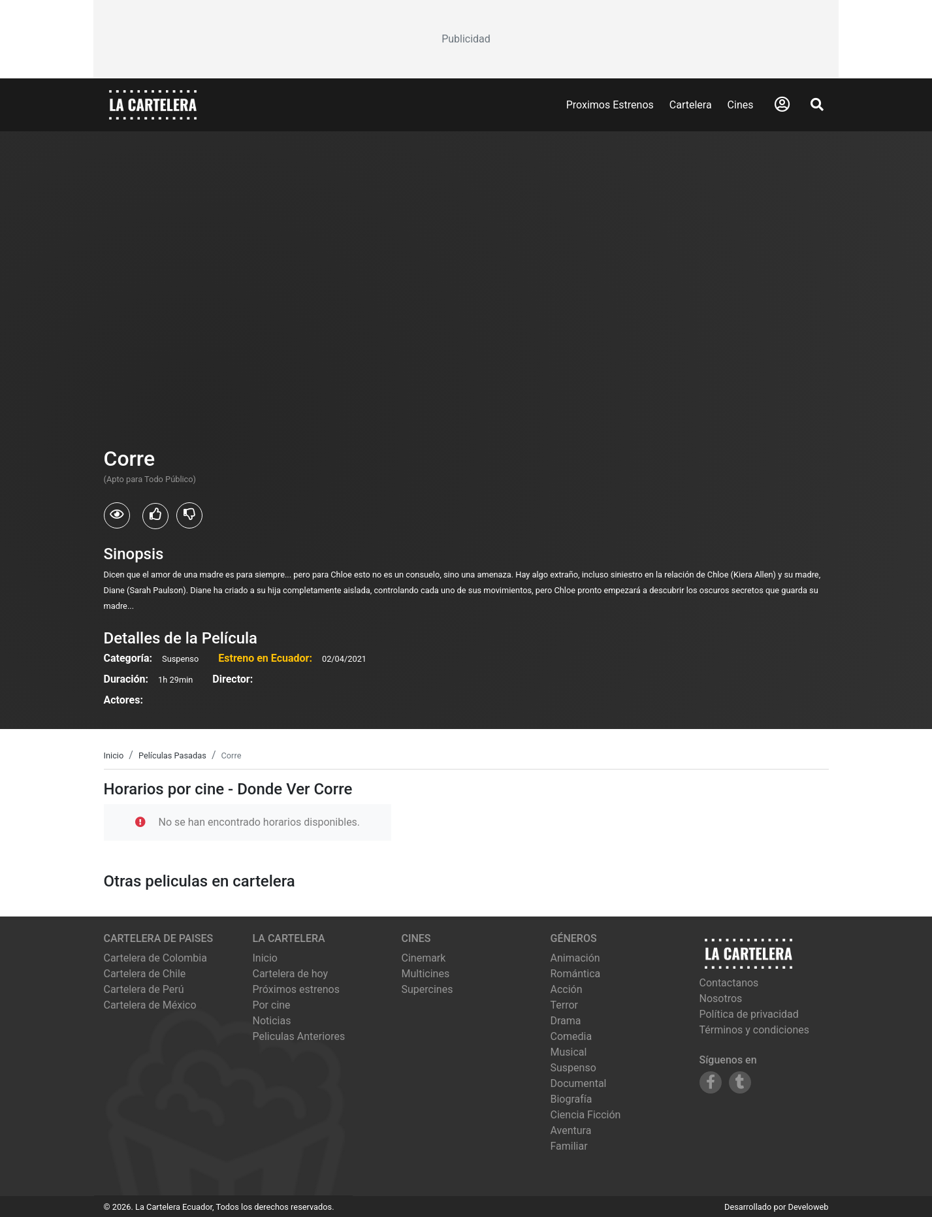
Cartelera (690, 105)
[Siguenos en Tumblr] (740, 1082)
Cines (741, 105)
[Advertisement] (466, 39)
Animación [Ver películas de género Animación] (575, 958)
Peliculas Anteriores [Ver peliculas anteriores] (299, 1036)
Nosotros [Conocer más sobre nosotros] (721, 998)
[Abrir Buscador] (817, 104)
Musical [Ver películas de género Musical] (569, 1052)
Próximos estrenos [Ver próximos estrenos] (296, 989)
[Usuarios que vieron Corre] (117, 515)
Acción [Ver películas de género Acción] (567, 989)
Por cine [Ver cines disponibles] (272, 1005)
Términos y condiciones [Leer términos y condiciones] (754, 1030)
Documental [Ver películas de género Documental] (579, 1083)
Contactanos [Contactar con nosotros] (729, 983)
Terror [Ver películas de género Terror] (565, 1005)
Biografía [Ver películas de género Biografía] (571, 1099)
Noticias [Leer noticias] (272, 1020)
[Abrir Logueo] (782, 104)
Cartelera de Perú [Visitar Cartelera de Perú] (144, 989)
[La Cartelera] (153, 104)
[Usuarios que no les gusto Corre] (189, 515)
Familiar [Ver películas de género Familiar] (569, 1146)
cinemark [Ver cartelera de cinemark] (424, 958)
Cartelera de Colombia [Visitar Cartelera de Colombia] (155, 958)
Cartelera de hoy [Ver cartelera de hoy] (291, 973)
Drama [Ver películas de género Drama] (566, 1020)
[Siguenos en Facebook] (710, 1082)
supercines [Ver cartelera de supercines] (427, 989)
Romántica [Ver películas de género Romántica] (576, 973)
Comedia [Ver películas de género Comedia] (571, 1036)
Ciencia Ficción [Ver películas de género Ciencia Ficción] (586, 1115)
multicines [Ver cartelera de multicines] (426, 973)
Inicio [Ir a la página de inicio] (265, 958)
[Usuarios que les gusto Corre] (155, 516)
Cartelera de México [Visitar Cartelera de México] (150, 1005)
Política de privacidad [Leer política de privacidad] (749, 1014)
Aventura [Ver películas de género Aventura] (571, 1130)
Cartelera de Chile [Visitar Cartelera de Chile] (145, 973)
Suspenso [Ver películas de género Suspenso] (573, 1068)
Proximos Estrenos (610, 105)
